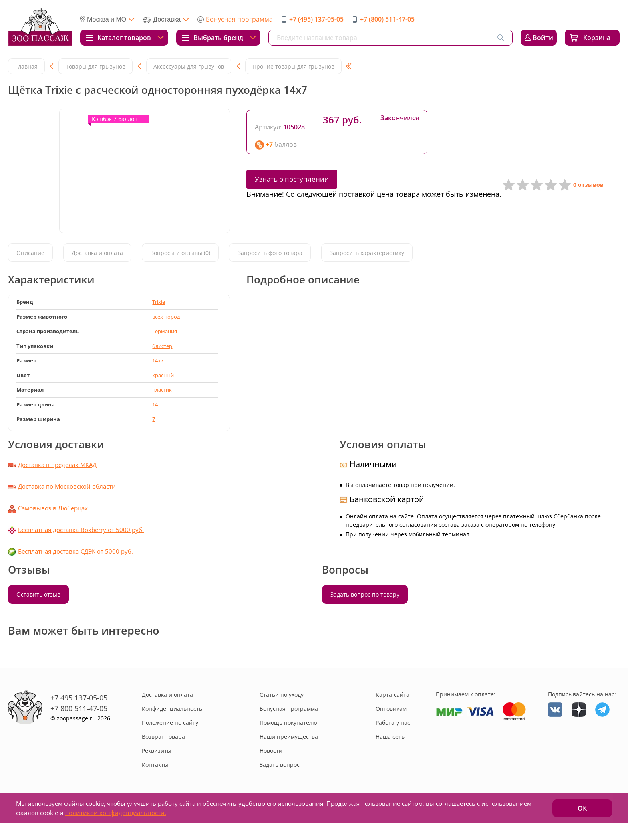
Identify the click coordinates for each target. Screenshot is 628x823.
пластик (162, 389)
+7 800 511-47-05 (78, 708)
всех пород (166, 316)
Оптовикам (391, 708)
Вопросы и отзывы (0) (180, 253)
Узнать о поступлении (292, 179)
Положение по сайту (170, 722)
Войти (543, 37)
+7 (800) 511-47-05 (387, 19)
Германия (164, 331)
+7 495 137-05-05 (78, 697)
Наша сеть (390, 736)
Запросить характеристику (367, 253)
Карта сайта (392, 694)
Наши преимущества (289, 736)
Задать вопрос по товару (364, 594)
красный (163, 375)
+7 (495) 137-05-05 (316, 19)
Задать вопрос (280, 764)
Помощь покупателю (288, 722)
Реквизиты (156, 750)
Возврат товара (163, 736)
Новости (271, 750)
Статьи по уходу (282, 694)
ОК (582, 808)
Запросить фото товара (270, 253)
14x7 (157, 360)
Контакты (155, 764)
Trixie (158, 301)
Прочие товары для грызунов (293, 66)
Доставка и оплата (97, 253)
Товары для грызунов (95, 66)
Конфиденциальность (172, 708)
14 (155, 404)
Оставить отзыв (38, 594)
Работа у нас (393, 722)
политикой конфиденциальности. (115, 813)
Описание (30, 253)
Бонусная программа (239, 19)
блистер (162, 346)
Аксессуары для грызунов (188, 66)
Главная (26, 66)
